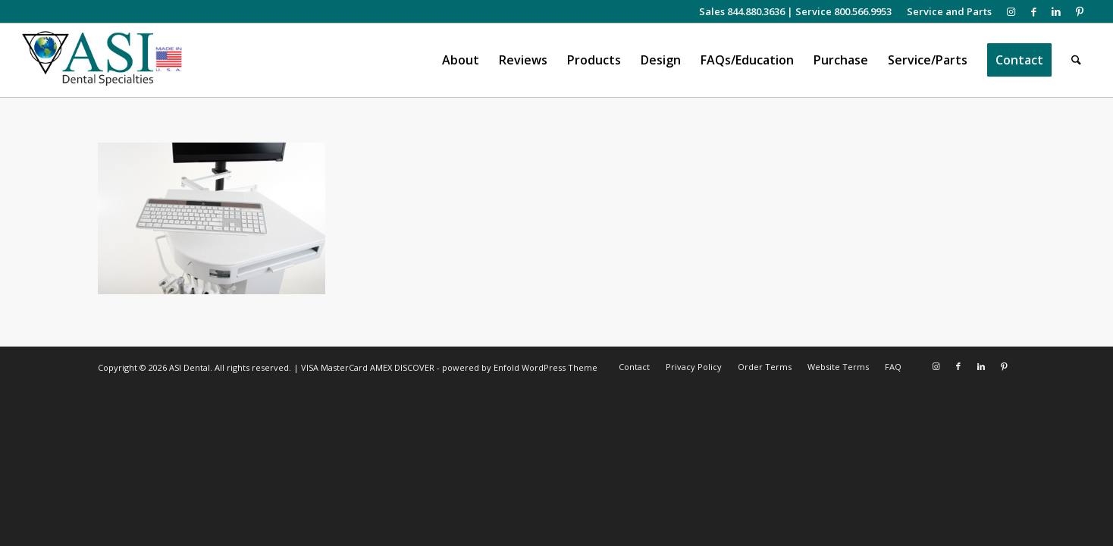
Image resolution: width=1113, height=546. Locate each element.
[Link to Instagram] (1011, 11)
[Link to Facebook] (1034, 11)
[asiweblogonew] (102, 60)
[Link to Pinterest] (1079, 11)
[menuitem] (945, 11)
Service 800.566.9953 (843, 11)
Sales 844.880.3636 (742, 11)
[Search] (1076, 60)
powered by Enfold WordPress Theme (519, 367)
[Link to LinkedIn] (1057, 11)
